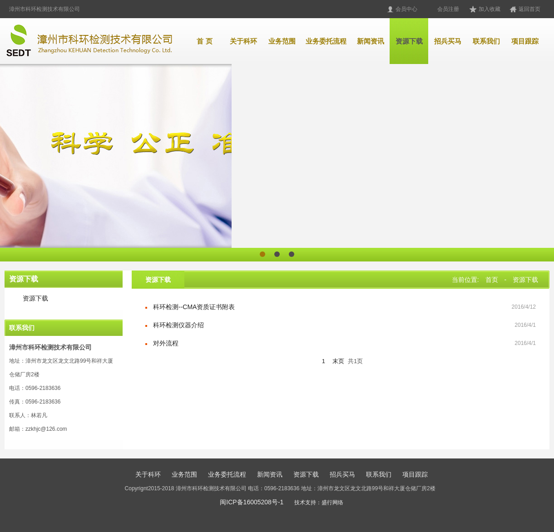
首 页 (204, 41)
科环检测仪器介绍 (178, 325)
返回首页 (529, 9)
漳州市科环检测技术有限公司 (44, 9)
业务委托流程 (326, 41)
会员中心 (406, 9)
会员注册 (448, 9)
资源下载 (409, 41)
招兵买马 (447, 41)
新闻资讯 (370, 41)
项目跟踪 (525, 41)
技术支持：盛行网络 (318, 502)
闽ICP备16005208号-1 (251, 502)
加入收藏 (489, 9)
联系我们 (486, 41)
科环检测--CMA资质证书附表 (194, 306)
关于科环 (243, 41)
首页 (491, 279)
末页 (338, 361)
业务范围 (282, 41)
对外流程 (165, 343)
